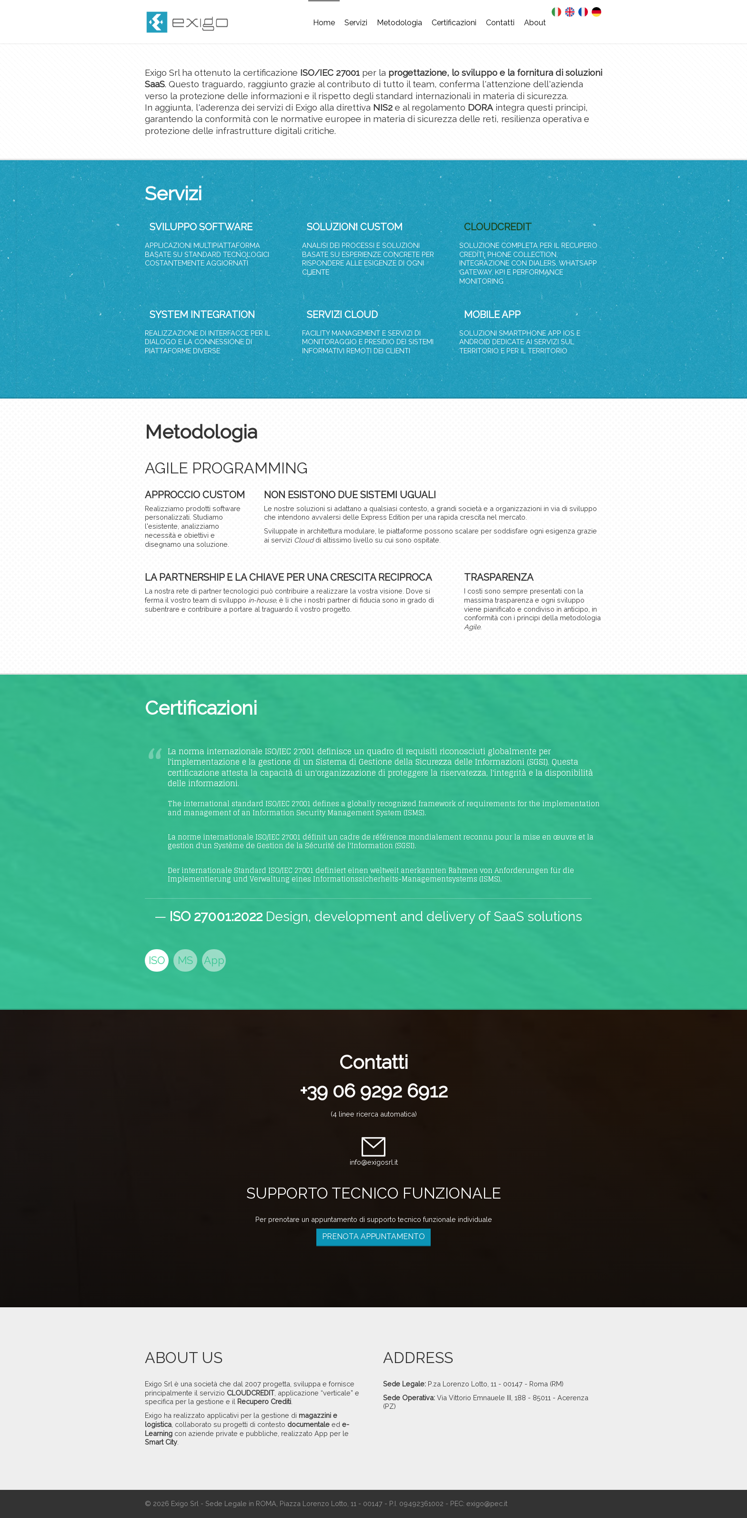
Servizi (355, 22)
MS (185, 960)
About (535, 22)
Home (324, 22)
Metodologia (399, 22)
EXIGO (192, 23)
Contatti (500, 22)
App (214, 960)
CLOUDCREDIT (498, 227)
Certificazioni (454, 22)
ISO (157, 960)
